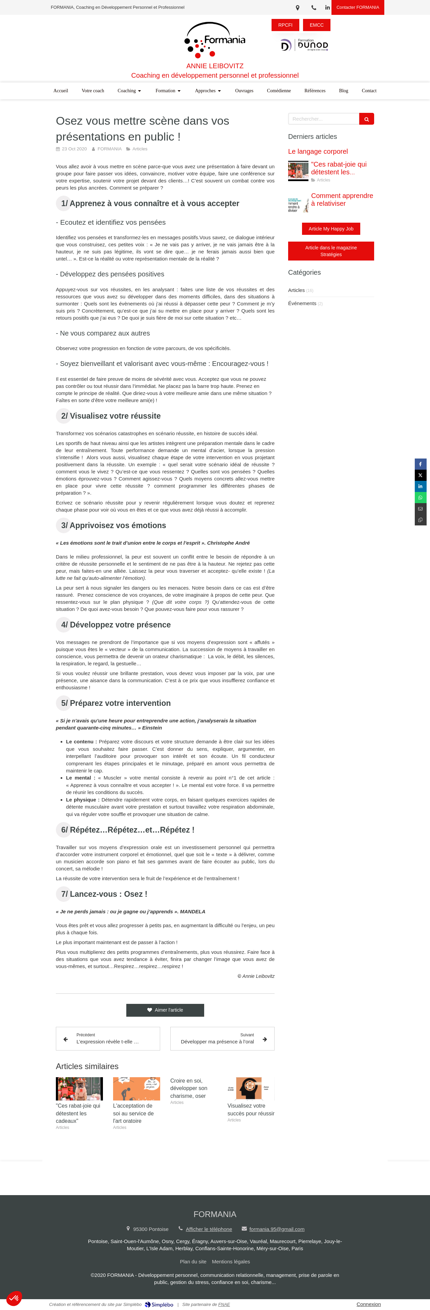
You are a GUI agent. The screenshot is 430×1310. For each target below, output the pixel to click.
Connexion (369, 1304)
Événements (302, 303)
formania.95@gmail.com (277, 1229)
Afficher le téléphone (209, 1229)
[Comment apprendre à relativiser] (298, 202)
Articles (296, 290)
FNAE (224, 1304)
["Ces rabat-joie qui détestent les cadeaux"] (298, 171)
